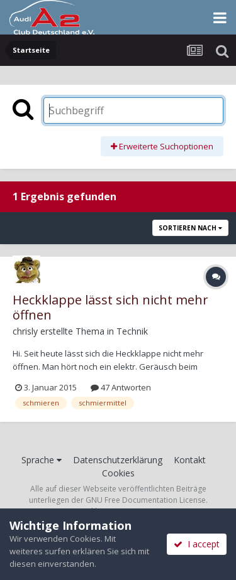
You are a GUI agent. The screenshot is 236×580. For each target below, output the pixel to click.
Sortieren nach (190, 227)
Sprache (41, 460)
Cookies (118, 473)
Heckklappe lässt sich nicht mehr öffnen (110, 307)
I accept (197, 544)
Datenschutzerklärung (117, 460)
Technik (132, 331)
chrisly (25, 331)
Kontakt (190, 460)
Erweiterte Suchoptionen (162, 146)
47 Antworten (121, 387)
